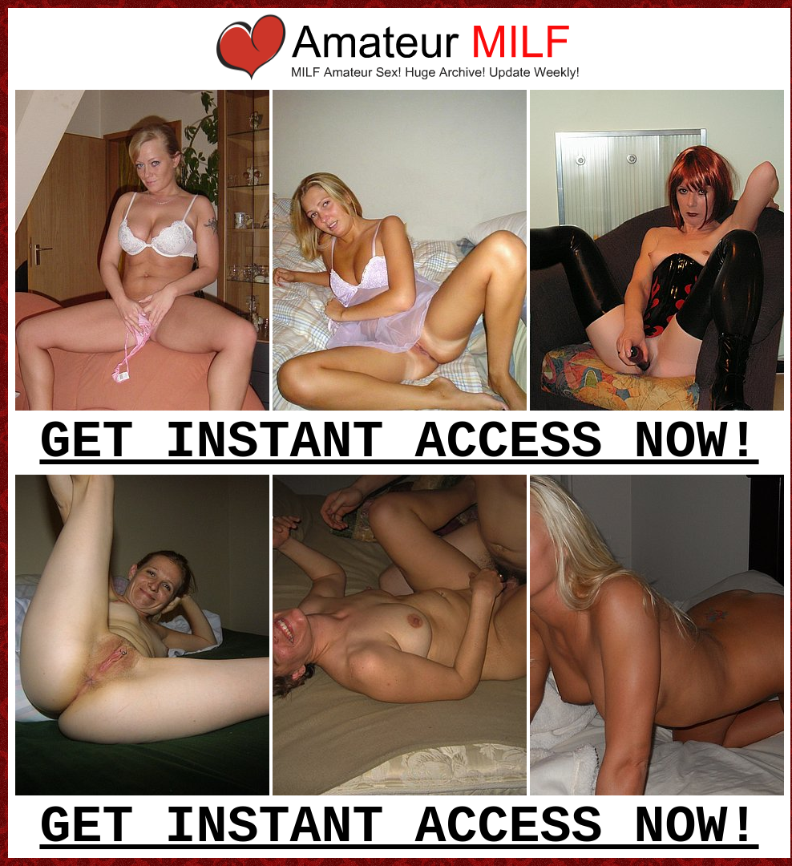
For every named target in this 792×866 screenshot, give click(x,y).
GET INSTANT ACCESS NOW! (398, 442)
